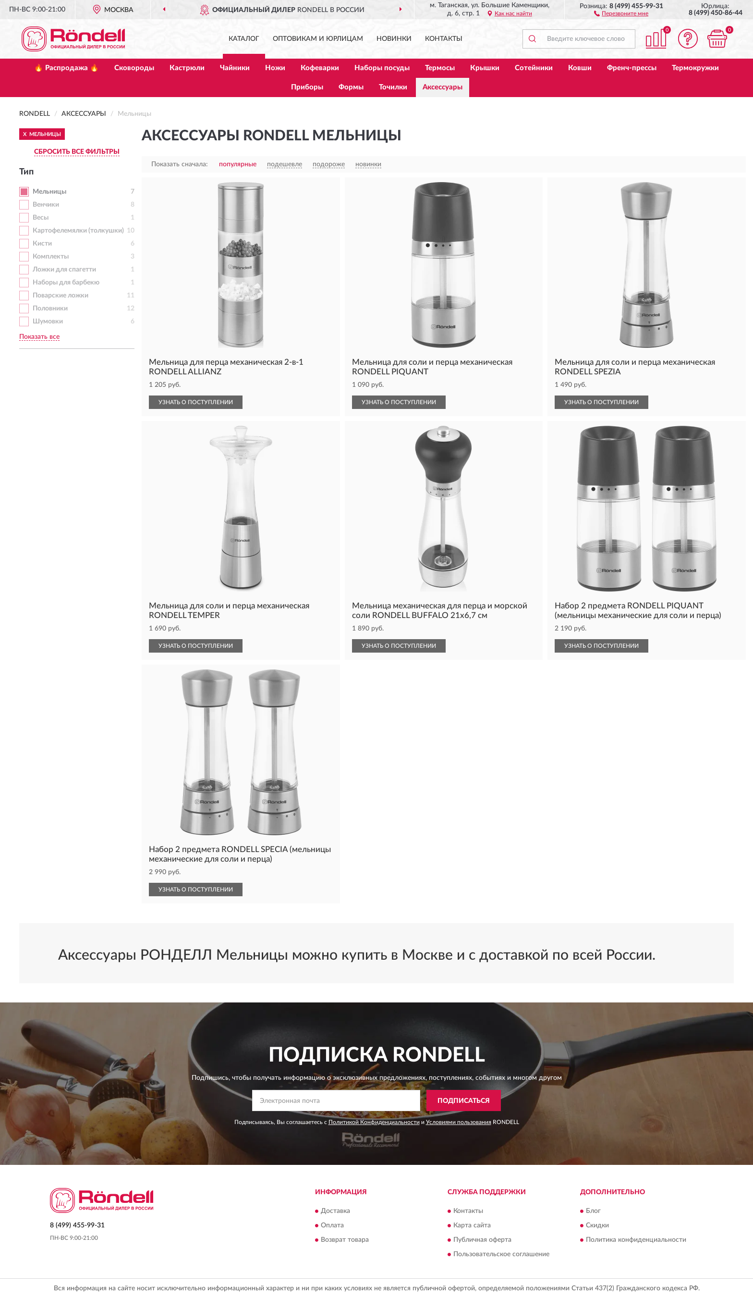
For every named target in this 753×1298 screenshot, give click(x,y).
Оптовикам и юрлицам (318, 39)
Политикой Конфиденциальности (374, 1122)
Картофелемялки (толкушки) (78, 230)
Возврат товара (345, 1239)
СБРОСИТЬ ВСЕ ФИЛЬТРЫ (77, 151)
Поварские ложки (60, 295)
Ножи (275, 68)
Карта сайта (472, 1225)
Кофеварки (320, 68)
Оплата (332, 1225)
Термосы (440, 68)
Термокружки (695, 68)
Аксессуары (442, 87)
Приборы (307, 87)
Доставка (335, 1211)
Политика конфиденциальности (636, 1239)
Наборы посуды (382, 68)
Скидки (597, 1225)
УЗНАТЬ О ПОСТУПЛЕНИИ (195, 402)
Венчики (46, 204)
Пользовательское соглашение (501, 1254)
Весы (41, 217)
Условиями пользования (458, 1122)
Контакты (443, 39)
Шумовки (48, 321)
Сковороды (134, 68)
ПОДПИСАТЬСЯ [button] (463, 1101)
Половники (50, 308)
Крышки (484, 68)
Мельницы (49, 191)
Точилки (393, 87)
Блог (593, 1211)
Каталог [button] (244, 39)
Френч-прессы (631, 68)
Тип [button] (26, 172)
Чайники (235, 68)
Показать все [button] (39, 337)
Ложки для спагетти (64, 269)
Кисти (42, 243)
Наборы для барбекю (66, 282)
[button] (621, 13)
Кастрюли (187, 68)
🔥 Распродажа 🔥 (66, 68)
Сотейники (534, 68)
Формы (351, 87)
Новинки (394, 39)
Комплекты (51, 256)
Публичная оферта (482, 1239)
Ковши (580, 68)
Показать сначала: (179, 164)
